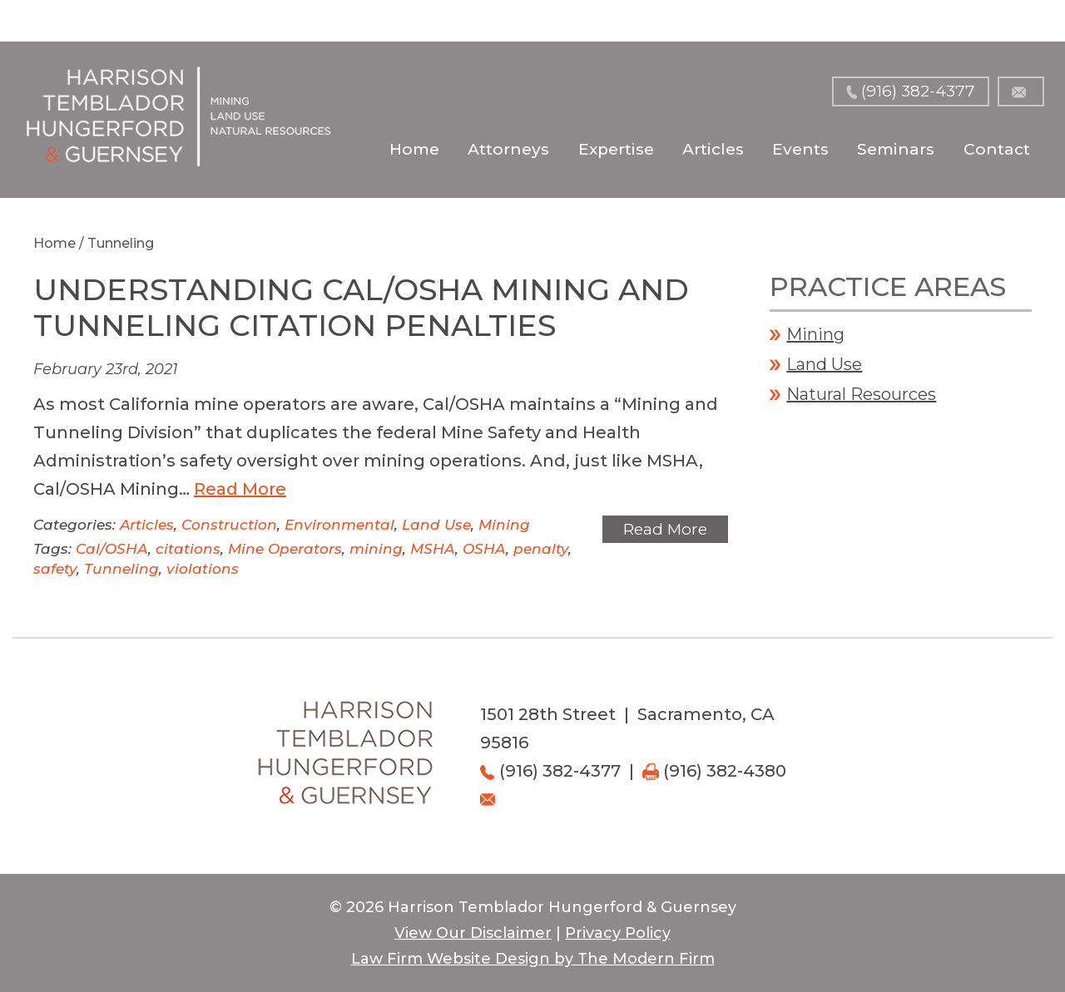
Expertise (616, 149)
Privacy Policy (618, 933)
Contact (996, 149)
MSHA (432, 548)
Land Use (436, 524)
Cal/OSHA (112, 548)
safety (55, 568)
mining (376, 548)
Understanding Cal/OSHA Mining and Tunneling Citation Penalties (361, 307)
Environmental (339, 524)
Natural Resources (861, 394)
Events (800, 149)
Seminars (895, 149)
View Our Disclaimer (473, 933)
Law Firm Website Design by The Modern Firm (533, 959)
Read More (240, 489)
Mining (504, 524)
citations (188, 548)
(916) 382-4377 (918, 91)
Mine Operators (285, 548)
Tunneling (121, 568)
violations (202, 568)
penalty (540, 548)
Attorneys (508, 149)
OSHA (484, 548)
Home (414, 149)
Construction (229, 524)
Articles (713, 149)
